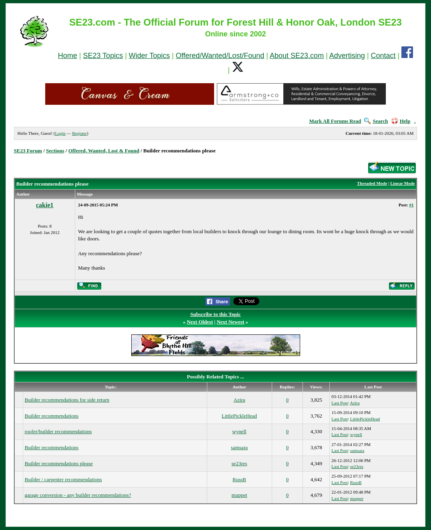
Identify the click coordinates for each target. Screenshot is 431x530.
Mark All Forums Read (335, 121)
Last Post (339, 402)
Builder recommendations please (59, 463)
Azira (239, 400)
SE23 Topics (103, 56)
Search (376, 121)
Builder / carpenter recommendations (63, 479)
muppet (239, 495)
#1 (411, 204)
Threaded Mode (372, 183)
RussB (239, 479)
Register (79, 133)
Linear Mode (402, 183)
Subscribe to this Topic (215, 314)
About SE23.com (297, 56)
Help (401, 121)
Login (60, 133)
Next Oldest (200, 322)
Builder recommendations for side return (67, 400)
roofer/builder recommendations (58, 431)
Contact (383, 56)
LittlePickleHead (239, 416)
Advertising (347, 56)
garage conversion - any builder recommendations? (78, 495)
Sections (55, 151)
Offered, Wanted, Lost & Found (103, 151)
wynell (239, 431)
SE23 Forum (28, 151)
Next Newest (230, 322)
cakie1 (45, 205)
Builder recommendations (52, 416)
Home (67, 56)
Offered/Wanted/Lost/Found (220, 56)
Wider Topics (149, 56)
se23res (239, 463)
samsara (239, 447)
